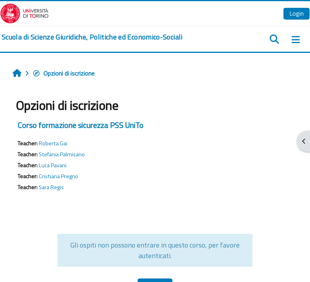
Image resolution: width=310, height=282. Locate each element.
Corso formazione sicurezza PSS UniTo (80, 125)
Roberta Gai (53, 143)
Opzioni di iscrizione (63, 73)
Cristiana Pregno (58, 176)
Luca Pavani (52, 165)
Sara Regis (51, 187)
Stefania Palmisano (62, 154)
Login (296, 13)
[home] (92, 37)
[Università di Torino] (24, 12)
